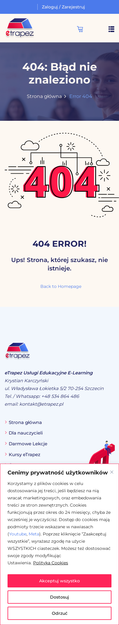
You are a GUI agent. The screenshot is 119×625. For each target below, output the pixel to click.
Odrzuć (59, 613)
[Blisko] (111, 472)
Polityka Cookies (50, 563)
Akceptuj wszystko (59, 581)
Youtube (18, 534)
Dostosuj (59, 597)
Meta (34, 534)
